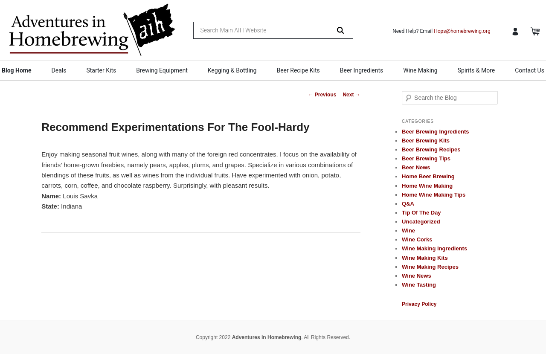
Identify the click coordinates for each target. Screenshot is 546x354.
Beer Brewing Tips (426, 158)
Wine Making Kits (425, 258)
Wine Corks (417, 239)
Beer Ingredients (361, 70)
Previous (322, 95)
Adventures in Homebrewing (267, 337)
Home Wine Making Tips (433, 195)
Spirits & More (476, 70)
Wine (408, 230)
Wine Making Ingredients (434, 248)
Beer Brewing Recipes (431, 149)
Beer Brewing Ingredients (435, 131)
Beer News (416, 167)
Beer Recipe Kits (297, 70)
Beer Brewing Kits (426, 140)
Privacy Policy (419, 304)
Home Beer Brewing (428, 176)
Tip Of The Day (421, 212)
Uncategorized (421, 221)
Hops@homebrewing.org (462, 31)
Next (351, 95)
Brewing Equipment (162, 70)
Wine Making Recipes (430, 267)
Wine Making (420, 70)
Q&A (408, 203)
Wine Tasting (419, 284)
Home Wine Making (427, 186)
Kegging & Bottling (232, 70)
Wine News (416, 276)
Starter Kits (101, 70)
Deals (59, 70)
